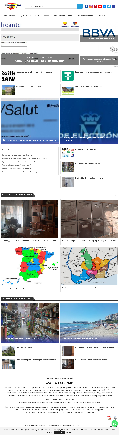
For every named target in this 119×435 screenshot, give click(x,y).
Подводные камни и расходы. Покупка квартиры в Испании (29, 241)
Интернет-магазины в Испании (87, 149)
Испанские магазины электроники (89, 163)
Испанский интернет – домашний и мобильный (94, 347)
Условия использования (35, 425)
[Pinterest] (95, 6)
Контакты (101, 16)
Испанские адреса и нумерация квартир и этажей (36, 360)
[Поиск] (54, 6)
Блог (70, 16)
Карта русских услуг (84, 16)
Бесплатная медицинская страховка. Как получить (29, 140)
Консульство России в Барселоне (29, 86)
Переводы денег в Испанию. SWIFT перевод (34, 72)
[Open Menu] (113, 6)
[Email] (104, 6)
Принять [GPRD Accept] (59, 432)
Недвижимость (25, 16)
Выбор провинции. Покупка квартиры (19, 288)
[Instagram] (91, 6)
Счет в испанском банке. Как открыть (98, 38)
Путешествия (59, 16)
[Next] (117, 195)
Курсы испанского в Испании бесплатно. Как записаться (24, 162)
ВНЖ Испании (9, 16)
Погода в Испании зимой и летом (80, 338)
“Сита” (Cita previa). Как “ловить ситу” (40, 61)
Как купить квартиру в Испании (17, 195)
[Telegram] (109, 6)
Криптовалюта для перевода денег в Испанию (94, 72)
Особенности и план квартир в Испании (91, 360)
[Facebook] (86, 6)
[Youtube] (100, 6)
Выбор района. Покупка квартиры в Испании (82, 288)
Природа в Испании (24, 347)
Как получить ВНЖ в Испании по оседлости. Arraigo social (24, 158)
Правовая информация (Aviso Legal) (64, 425)
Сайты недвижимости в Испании (88, 86)
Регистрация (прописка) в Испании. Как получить (21, 172)
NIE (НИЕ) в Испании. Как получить (89, 178)
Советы (47, 16)
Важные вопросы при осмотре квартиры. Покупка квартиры (89, 241)
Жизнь (37, 16)
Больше (69, 432)
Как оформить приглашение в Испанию (17, 155)
